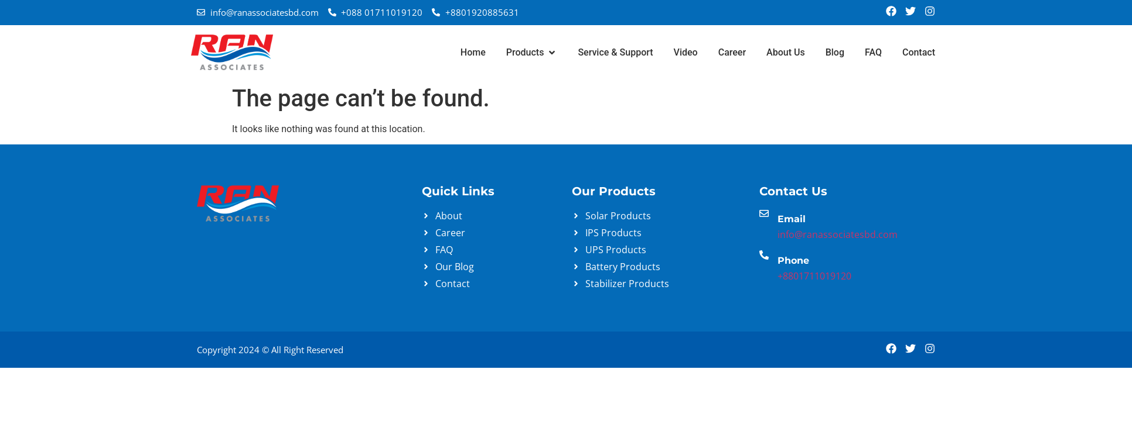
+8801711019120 (814, 276)
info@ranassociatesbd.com (838, 234)
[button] (532, 52)
